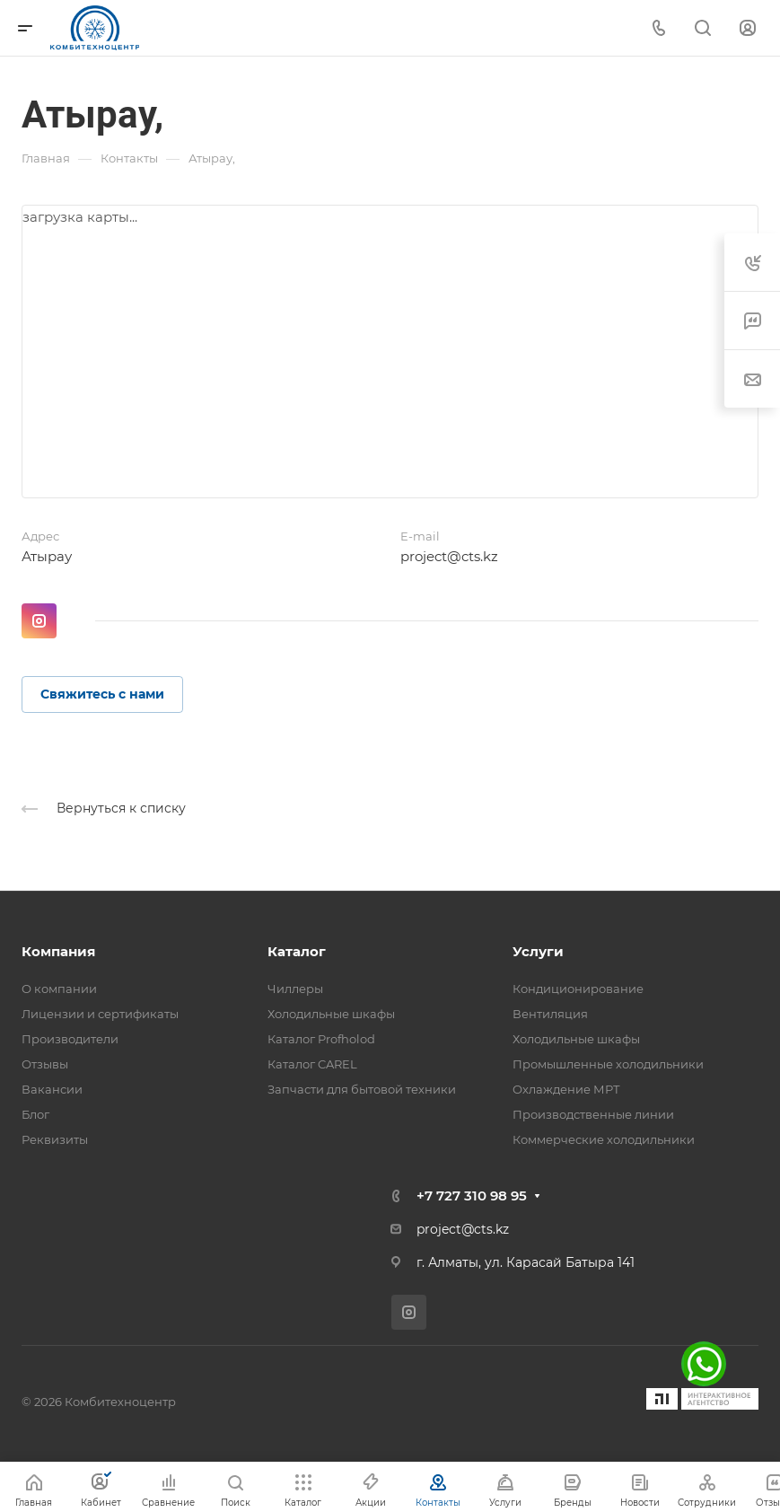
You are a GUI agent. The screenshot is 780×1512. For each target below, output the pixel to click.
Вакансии (52, 1089)
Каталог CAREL (312, 1064)
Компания (58, 951)
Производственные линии (593, 1114)
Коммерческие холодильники (604, 1139)
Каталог (296, 951)
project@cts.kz (449, 556)
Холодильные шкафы (331, 1014)
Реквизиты (55, 1139)
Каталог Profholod (321, 1039)
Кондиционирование (578, 988)
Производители (70, 1039)
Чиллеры (295, 988)
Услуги (538, 951)
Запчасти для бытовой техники (361, 1089)
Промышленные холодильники (608, 1064)
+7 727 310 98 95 (471, 1195)
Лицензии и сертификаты (100, 1014)
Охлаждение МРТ (566, 1089)
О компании (59, 988)
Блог (35, 1114)
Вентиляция (550, 1014)
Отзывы (45, 1064)
